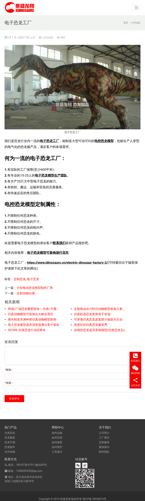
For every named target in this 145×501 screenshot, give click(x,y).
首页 (125, 22)
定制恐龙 (20, 279)
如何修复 (57, 442)
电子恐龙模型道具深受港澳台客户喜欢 (33, 325)
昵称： (9, 369)
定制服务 (104, 442)
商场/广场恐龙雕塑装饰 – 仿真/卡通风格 (34, 309)
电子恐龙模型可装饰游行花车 (48, 253)
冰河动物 (10, 451)
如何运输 (57, 432)
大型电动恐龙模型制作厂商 (35, 288)
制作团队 (104, 451)
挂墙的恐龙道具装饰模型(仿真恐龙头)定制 (100, 330)
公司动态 (48, 37)
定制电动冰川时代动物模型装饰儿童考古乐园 (100, 309)
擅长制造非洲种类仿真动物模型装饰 (32, 319)
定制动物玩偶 (26, 293)
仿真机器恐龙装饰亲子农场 (92, 314)
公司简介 (104, 432)
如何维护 (57, 447)
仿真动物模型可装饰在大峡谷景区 (30, 314)
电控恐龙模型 (104, 141)
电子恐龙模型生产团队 (51, 175)
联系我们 (59, 243)
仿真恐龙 (10, 432)
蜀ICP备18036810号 (94, 498)
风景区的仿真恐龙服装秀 (90, 325)
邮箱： (9, 382)
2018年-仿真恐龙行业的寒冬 (27, 330)
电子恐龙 (33, 279)
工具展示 (57, 451)
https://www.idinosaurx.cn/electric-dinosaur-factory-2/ (67, 262)
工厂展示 (104, 437)
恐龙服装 (10, 437)
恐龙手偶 (10, 442)
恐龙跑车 (10, 447)
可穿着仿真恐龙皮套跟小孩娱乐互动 (98, 319)
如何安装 (57, 437)
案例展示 (104, 447)
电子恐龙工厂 (49, 141)
